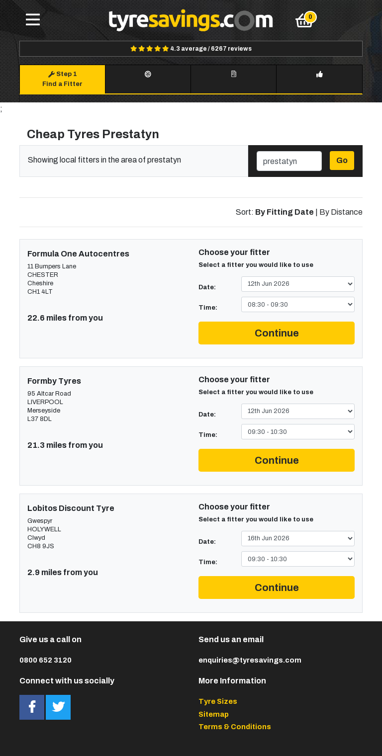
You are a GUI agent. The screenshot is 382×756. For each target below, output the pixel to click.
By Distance (341, 212)
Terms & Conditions (234, 727)
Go (342, 160)
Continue (277, 333)
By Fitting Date (284, 212)
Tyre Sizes (217, 701)
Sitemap (213, 714)
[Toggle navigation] (32, 20)
